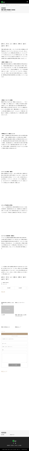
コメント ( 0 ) (15, 333)
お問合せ (16, 445)
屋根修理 (8, 445)
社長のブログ (12, 434)
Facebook (13, 443)
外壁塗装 (12, 445)
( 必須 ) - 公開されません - (7, 346)
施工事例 (2, 434)
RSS (15, 443)
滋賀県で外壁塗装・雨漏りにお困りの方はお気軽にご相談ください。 (12, 449)
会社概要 (19, 445)
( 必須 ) (4, 343)
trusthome (7, 282)
